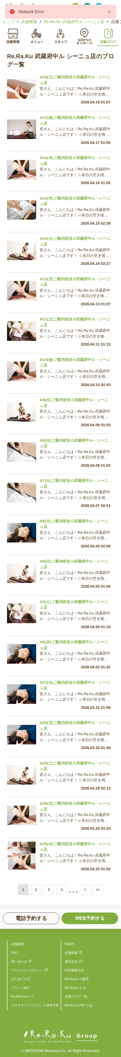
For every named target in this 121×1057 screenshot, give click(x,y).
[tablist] (60, 35)
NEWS (69, 944)
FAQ (14, 952)
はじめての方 (20, 979)
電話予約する (31, 918)
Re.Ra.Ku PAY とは (79, 1005)
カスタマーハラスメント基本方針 (35, 1005)
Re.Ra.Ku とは (75, 987)
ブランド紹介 (20, 987)
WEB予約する (89, 918)
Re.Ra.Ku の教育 (77, 979)
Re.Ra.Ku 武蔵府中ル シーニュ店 (74, 21)
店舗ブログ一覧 (76, 996)
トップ (8, 21)
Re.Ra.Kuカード (23, 996)
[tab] (13, 35)
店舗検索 (29, 21)
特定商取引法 (74, 970)
